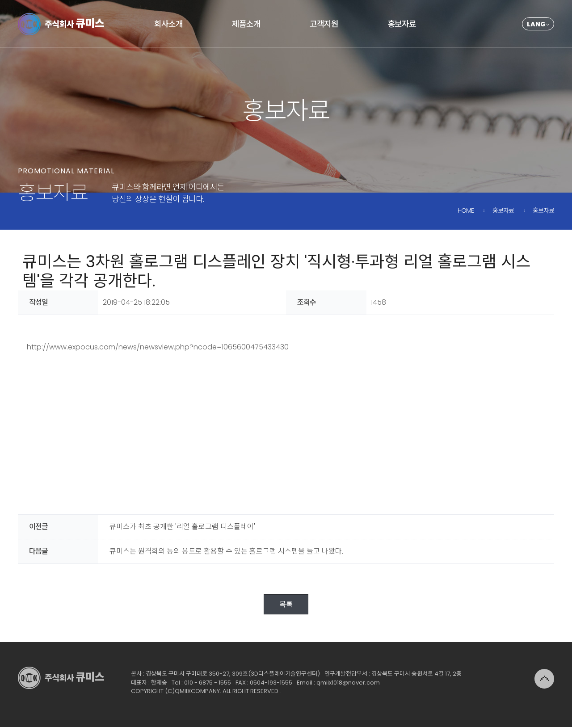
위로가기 (544, 679)
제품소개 (246, 23)
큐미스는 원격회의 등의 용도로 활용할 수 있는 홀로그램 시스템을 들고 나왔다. (226, 551)
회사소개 (168, 23)
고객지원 (324, 23)
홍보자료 (401, 23)
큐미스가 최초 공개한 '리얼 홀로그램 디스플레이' (182, 526)
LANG (536, 24)
